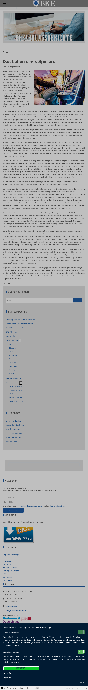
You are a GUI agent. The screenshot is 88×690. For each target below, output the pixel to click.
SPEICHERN (21, 668)
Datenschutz (7, 673)
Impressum (7, 678)
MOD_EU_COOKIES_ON (81, 632)
